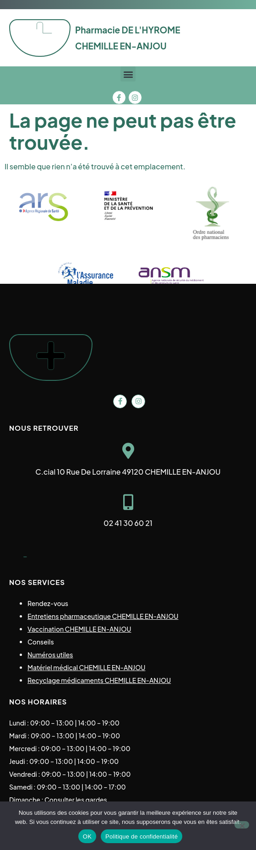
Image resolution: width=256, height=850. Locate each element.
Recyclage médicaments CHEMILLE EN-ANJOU (99, 680)
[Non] (241, 824)
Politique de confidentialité (141, 836)
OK (87, 836)
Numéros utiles (50, 654)
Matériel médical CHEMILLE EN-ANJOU (86, 667)
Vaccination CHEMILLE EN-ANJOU (79, 629)
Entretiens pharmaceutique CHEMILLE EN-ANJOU (102, 616)
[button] (128, 73)
